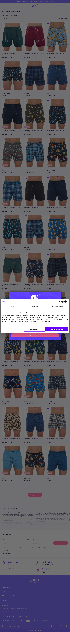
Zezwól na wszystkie (57, 329)
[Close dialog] (58, 294)
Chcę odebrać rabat (35, 335)
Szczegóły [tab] (35, 306)
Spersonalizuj (35, 329)
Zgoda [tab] (12, 306)
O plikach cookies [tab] (57, 306)
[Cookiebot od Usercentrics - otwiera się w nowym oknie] (60, 301)
